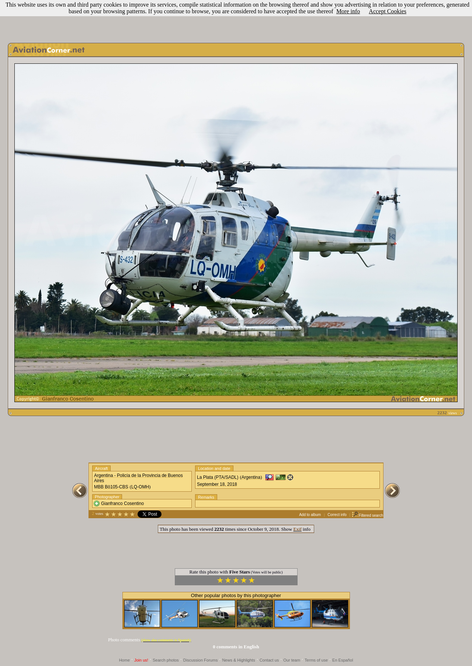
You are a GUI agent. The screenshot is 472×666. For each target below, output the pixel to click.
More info (348, 11)
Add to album (310, 515)
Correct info (337, 515)
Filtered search (367, 515)
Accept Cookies (387, 11)
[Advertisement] (236, 19)
